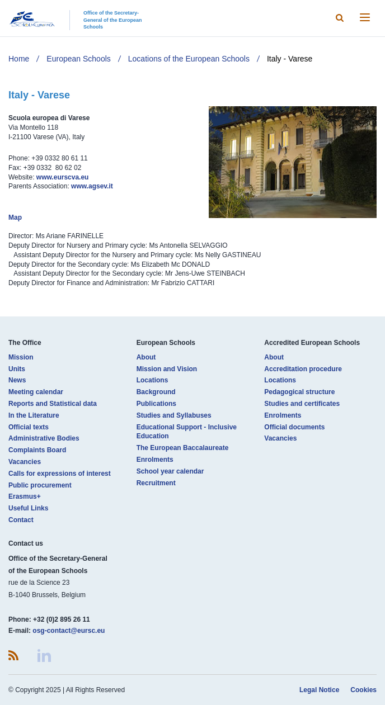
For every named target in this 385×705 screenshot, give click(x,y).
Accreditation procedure (303, 369)
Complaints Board (37, 450)
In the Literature (33, 415)
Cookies (363, 690)
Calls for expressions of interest (59, 473)
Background (156, 392)
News (17, 380)
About (146, 357)
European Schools (78, 58)
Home (18, 58)
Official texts (28, 427)
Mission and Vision (167, 369)
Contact (21, 520)
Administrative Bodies (43, 438)
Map (15, 217)
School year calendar (170, 471)
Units (16, 369)
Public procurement (40, 485)
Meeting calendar (35, 392)
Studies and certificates (302, 404)
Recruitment (156, 483)
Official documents (294, 427)
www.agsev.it (92, 186)
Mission (21, 357)
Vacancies (24, 462)
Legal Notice (319, 690)
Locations (152, 380)
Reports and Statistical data (52, 404)
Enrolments (155, 459)
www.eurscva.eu (62, 177)
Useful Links (28, 508)
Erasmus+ (24, 496)
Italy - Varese (289, 58)
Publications (156, 404)
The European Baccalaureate (183, 448)
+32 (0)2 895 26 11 (61, 619)
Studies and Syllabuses (174, 415)
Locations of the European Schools (189, 58)
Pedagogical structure (299, 392)
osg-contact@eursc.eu (68, 631)
